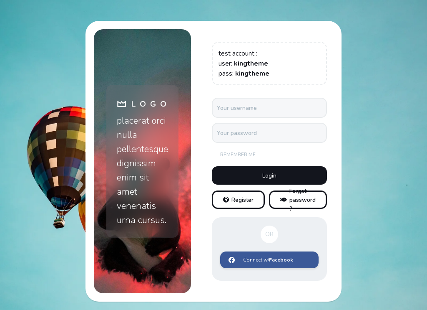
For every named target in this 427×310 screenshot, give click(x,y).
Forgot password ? (298, 200)
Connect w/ (261, 260)
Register (238, 200)
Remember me (238, 154)
